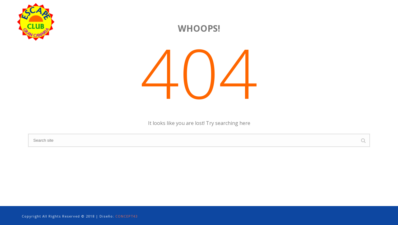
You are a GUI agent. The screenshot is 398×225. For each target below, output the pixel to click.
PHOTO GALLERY (242, 15)
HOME (135, 15)
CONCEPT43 (126, 216)
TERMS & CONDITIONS (330, 15)
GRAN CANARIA (283, 15)
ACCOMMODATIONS (170, 15)
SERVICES (208, 15)
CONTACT (371, 15)
